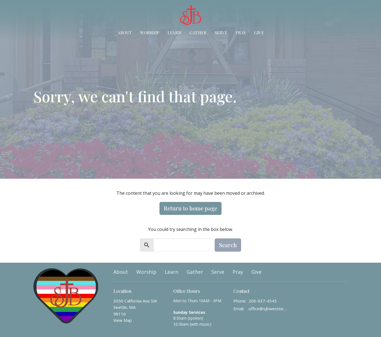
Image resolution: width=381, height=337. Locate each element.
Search (228, 245)
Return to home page (190, 208)
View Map (122, 320)
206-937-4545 (263, 301)
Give (259, 32)
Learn (174, 32)
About (125, 32)
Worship (149, 32)
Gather (198, 32)
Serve (221, 32)
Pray (241, 32)
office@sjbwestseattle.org (268, 308)
